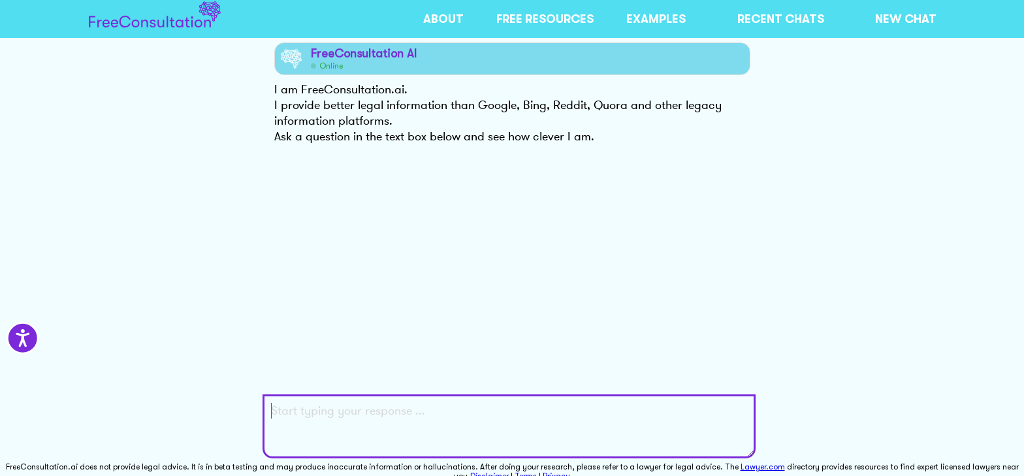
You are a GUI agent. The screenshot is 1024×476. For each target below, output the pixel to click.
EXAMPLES (656, 18)
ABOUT (443, 18)
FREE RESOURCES (545, 18)
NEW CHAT (905, 18)
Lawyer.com (763, 466)
